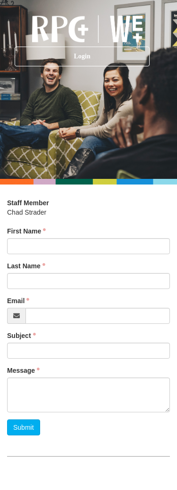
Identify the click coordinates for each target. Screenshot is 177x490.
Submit (23, 427)
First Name (24, 231)
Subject (19, 335)
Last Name (24, 266)
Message (21, 370)
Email (16, 301)
